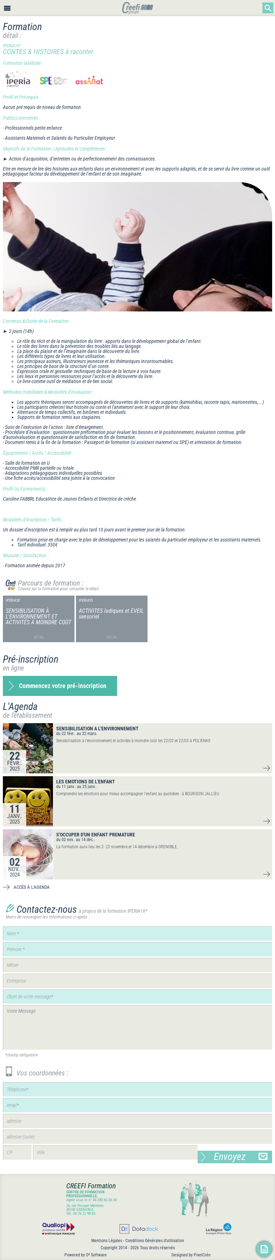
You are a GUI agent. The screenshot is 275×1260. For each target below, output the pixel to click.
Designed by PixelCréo (191, 1254)
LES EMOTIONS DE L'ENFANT (85, 781)
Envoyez (240, 1157)
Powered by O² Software (85, 1254)
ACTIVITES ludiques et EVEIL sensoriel (111, 613)
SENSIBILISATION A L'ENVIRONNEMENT (97, 728)
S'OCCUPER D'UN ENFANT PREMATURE (95, 834)
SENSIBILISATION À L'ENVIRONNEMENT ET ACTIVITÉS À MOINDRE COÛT (38, 616)
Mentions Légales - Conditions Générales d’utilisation (137, 1240)
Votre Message (137, 1027)
